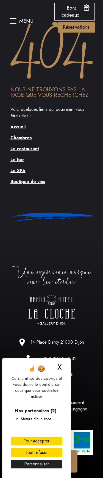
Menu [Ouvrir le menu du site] (21, 21)
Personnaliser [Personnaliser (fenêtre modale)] (36, 464)
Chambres (21, 138)
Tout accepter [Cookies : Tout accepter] (36, 441)
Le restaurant (24, 149)
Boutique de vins (27, 181)
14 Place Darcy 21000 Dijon (57, 342)
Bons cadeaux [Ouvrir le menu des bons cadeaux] (76, 11)
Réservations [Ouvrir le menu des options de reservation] (76, 27)
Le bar (17, 160)
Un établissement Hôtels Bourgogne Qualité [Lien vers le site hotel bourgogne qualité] (70, 409)
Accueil (18, 127)
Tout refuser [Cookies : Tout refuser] (37, 452)
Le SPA (18, 170)
